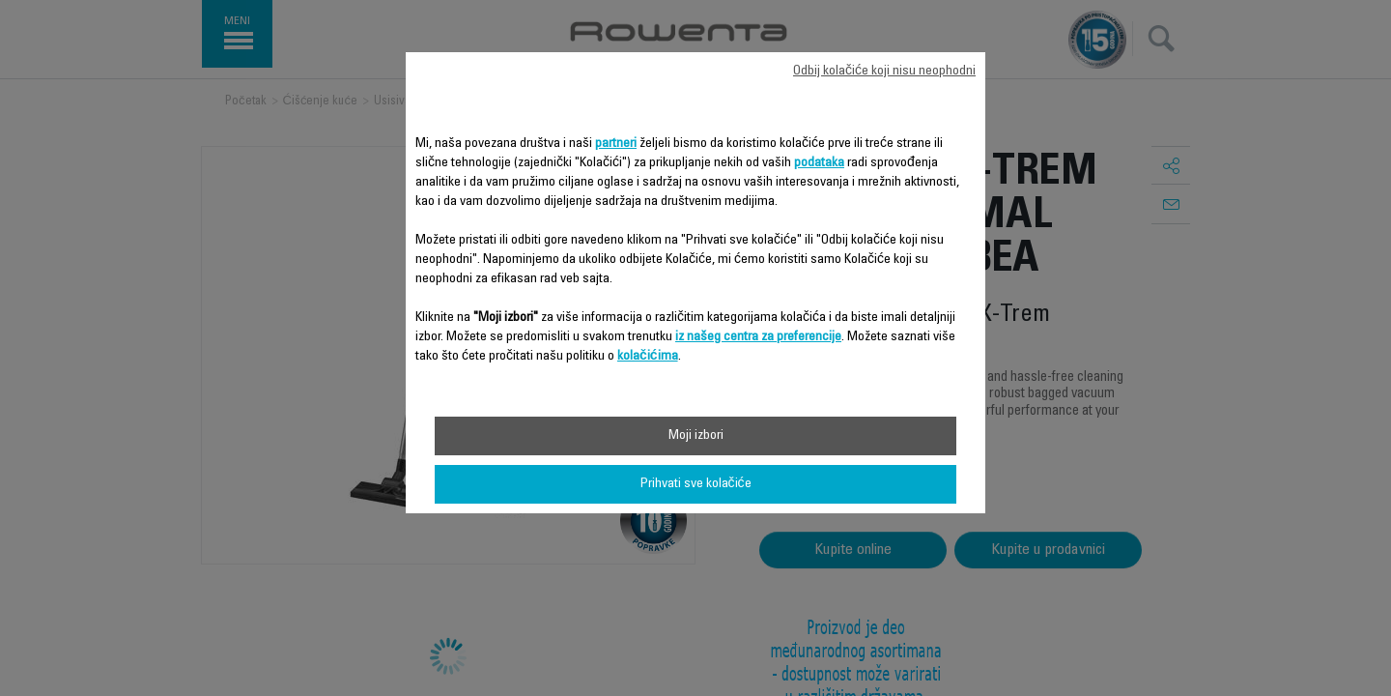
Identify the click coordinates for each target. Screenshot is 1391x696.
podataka (819, 163)
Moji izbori (696, 436)
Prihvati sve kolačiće (696, 484)
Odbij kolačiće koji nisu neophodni (884, 71)
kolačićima (647, 356)
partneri (616, 144)
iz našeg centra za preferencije (758, 337)
